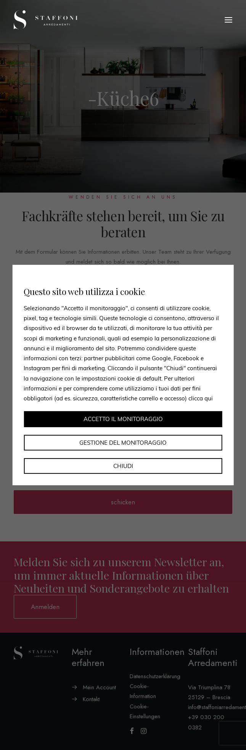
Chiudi (123, 466)
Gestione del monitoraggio (123, 442)
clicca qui (200, 398)
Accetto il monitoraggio (123, 419)
